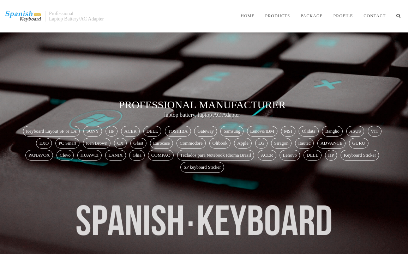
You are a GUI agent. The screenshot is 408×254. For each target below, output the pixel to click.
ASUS (355, 131)
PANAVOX (39, 155)
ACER (130, 131)
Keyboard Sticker (360, 155)
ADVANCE (331, 143)
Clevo (65, 155)
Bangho (332, 131)
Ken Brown (96, 143)
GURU (358, 143)
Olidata (308, 131)
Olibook (220, 143)
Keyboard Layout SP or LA (51, 131)
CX (120, 143)
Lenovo (290, 155)
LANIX (115, 155)
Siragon (281, 143)
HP (112, 131)
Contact (375, 15)
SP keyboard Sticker (202, 167)
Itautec (304, 143)
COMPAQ (160, 155)
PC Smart (67, 143)
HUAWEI (89, 155)
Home (247, 15)
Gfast (138, 143)
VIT (375, 131)
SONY (92, 131)
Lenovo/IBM (262, 131)
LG (261, 143)
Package (312, 15)
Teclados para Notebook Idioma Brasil (215, 155)
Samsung (231, 131)
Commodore (191, 143)
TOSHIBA (178, 131)
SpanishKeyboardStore (23, 16)
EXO (44, 143)
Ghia (136, 155)
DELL (152, 131)
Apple (242, 143)
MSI (288, 131)
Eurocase (161, 143)
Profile (343, 15)
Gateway (205, 131)
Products (277, 15)
